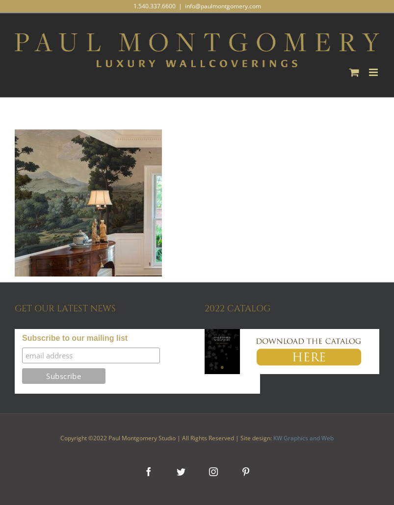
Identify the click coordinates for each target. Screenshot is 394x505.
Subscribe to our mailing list (75, 338)
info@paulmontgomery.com (223, 6)
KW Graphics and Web (303, 438)
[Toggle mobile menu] (374, 72)
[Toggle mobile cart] (354, 72)
